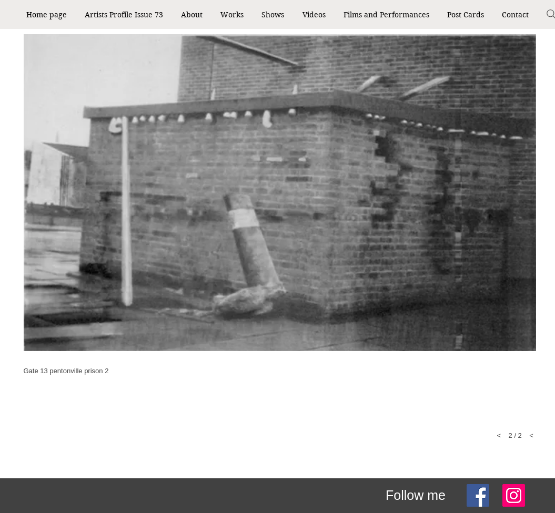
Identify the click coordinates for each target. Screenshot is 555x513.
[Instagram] (513, 495)
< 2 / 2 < (515, 435)
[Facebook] (478, 495)
